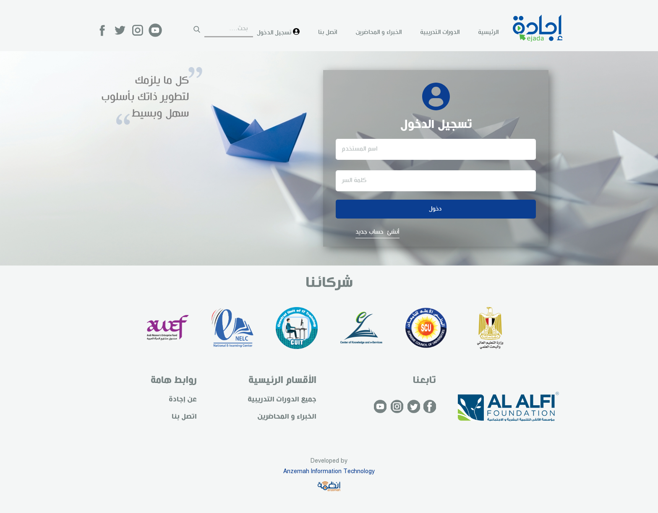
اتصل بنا (327, 32)
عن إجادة (183, 400)
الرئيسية (488, 32)
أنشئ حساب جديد (377, 232)
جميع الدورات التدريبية (282, 400)
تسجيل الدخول (278, 32)
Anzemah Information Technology (329, 471)
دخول (435, 209)
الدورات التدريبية (440, 32)
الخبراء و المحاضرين (378, 32)
